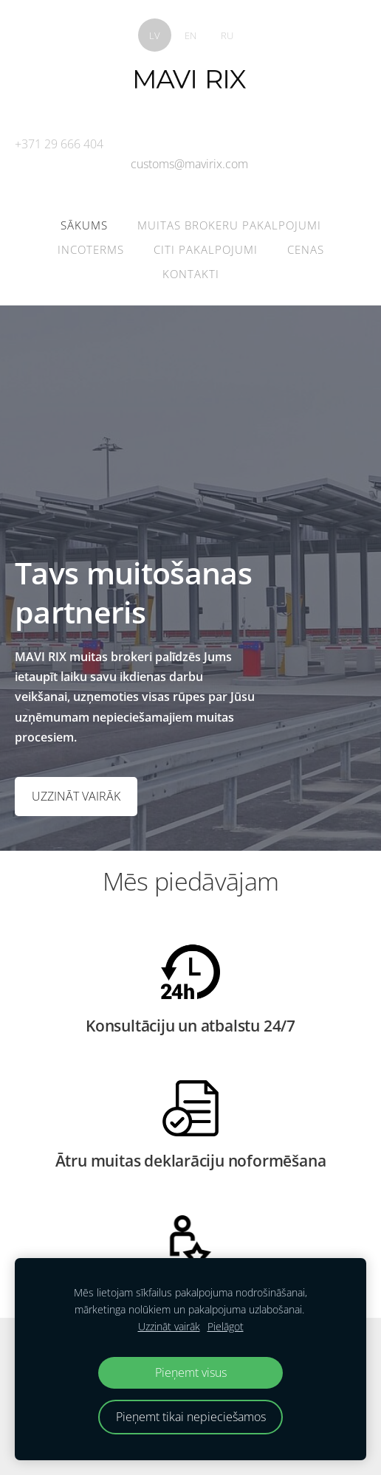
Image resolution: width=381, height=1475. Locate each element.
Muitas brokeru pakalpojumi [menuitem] (229, 225)
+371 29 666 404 (59, 144)
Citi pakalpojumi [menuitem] (206, 249)
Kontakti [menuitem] (190, 273)
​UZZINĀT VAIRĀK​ (76, 796)
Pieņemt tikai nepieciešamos (191, 1417)
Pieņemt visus (191, 1372)
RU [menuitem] (227, 35)
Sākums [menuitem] (84, 225)
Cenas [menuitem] (305, 249)
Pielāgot (225, 1326)
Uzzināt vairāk (169, 1326)
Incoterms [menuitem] (91, 249)
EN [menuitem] (190, 35)
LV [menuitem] (154, 35)
